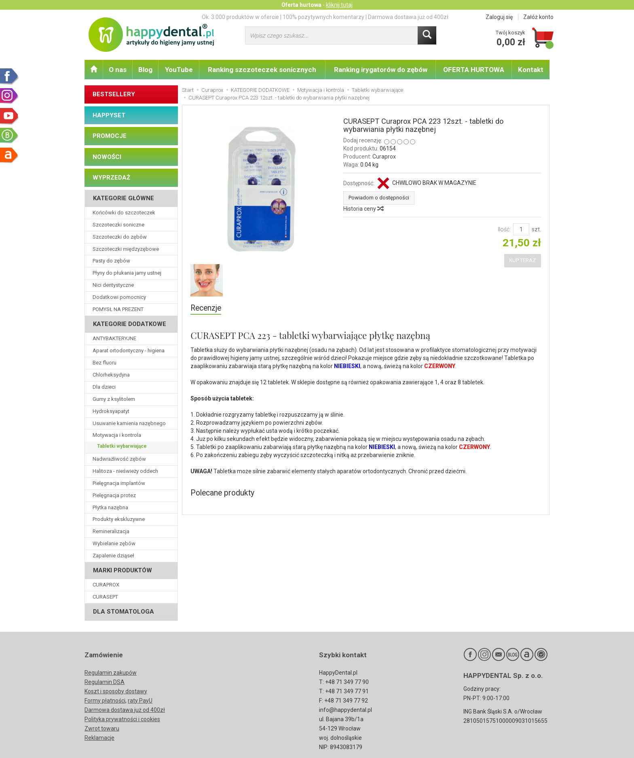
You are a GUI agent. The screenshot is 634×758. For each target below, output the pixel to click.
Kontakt (530, 70)
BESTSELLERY (114, 94)
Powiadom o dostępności (379, 198)
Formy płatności (105, 700)
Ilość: (504, 229)
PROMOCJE (110, 136)
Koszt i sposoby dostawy (116, 691)
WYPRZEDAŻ (111, 177)
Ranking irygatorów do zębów (380, 70)
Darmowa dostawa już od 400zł (125, 710)
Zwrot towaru (102, 728)
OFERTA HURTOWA (473, 70)
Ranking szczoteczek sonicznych (262, 70)
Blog (145, 70)
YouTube (179, 70)
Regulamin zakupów (111, 672)
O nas (118, 70)
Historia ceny (363, 208)
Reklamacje (99, 738)
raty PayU (140, 700)
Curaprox (384, 156)
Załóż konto (538, 17)
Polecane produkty (222, 493)
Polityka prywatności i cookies (122, 719)
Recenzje (206, 308)
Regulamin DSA (105, 682)
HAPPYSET (109, 115)
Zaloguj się (499, 17)
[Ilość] (521, 229)
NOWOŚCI (107, 157)
